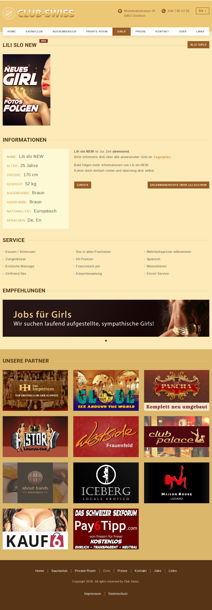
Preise (140, 31)
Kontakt (162, 31)
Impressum (92, 594)
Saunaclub (34, 31)
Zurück (82, 184)
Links (200, 31)
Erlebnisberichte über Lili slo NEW (178, 184)
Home (12, 31)
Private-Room (96, 31)
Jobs (182, 31)
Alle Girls (198, 44)
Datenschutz (118, 594)
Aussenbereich (64, 31)
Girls (121, 31)
